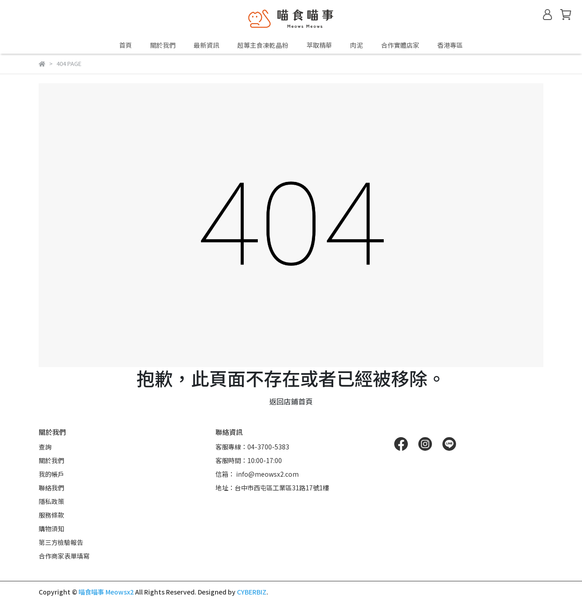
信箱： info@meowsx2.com (257, 474)
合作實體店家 (400, 45)
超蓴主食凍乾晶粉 (262, 45)
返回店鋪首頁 (291, 401)
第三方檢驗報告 (61, 542)
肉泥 (356, 45)
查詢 (45, 446)
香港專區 (450, 45)
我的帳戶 (51, 474)
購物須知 (51, 528)
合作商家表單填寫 (64, 555)
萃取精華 (319, 45)
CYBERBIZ (251, 591)
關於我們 (163, 45)
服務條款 (51, 514)
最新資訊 (206, 45)
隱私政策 (51, 501)
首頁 (125, 45)
